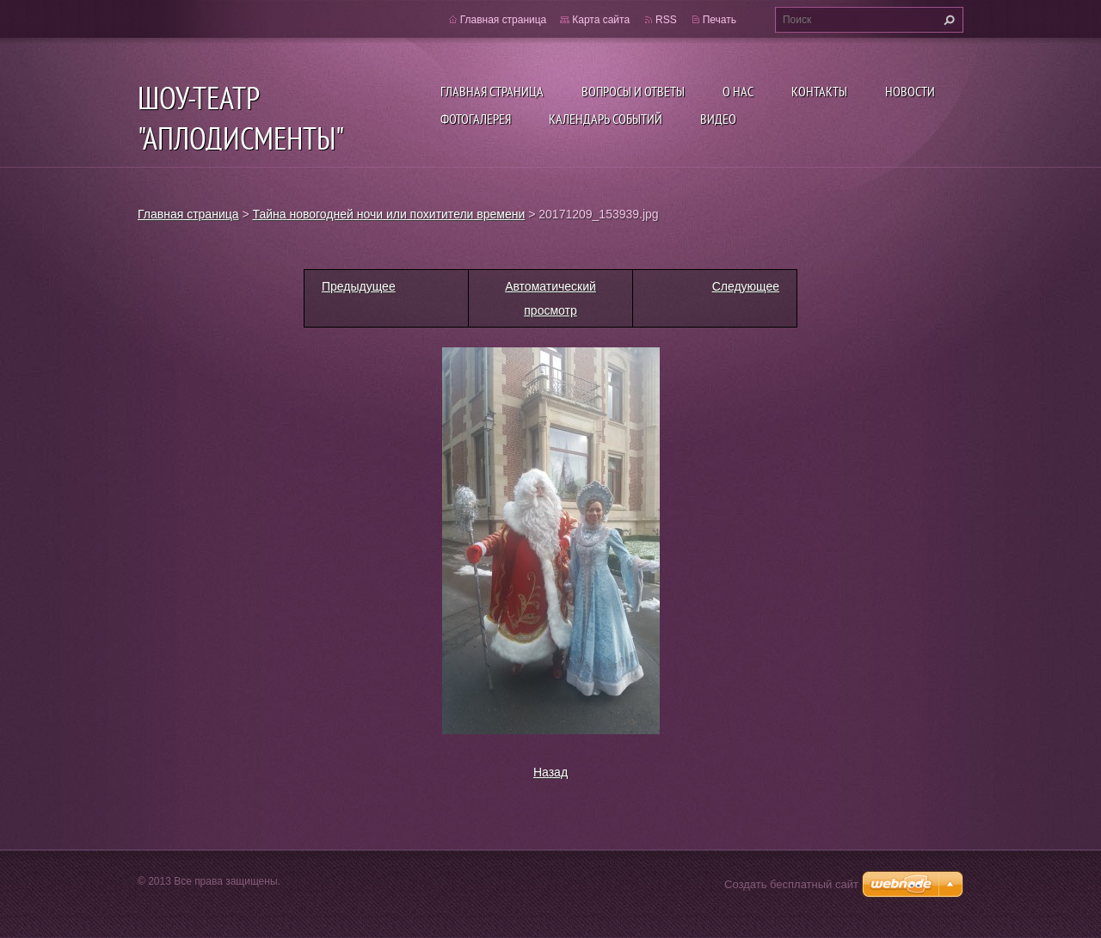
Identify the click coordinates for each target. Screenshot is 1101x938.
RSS (666, 20)
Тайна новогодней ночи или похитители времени (389, 214)
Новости (910, 91)
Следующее (745, 286)
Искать (947, 20)
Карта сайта (601, 20)
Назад (550, 772)
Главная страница (492, 91)
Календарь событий (605, 118)
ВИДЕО (718, 118)
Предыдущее (359, 286)
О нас (738, 91)
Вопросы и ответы (633, 91)
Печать (719, 20)
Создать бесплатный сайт (791, 884)
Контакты (819, 91)
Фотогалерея (475, 118)
